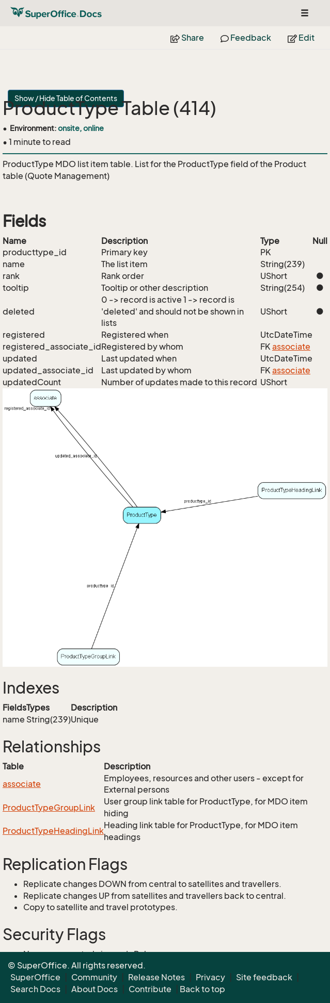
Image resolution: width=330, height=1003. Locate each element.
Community (94, 977)
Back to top (202, 989)
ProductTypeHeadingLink (53, 831)
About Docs (94, 989)
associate (291, 346)
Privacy (210, 977)
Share (187, 37)
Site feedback (264, 977)
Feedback (246, 37)
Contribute (150, 989)
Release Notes (156, 977)
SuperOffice (35, 977)
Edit (301, 37)
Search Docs (35, 989)
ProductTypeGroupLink (49, 807)
